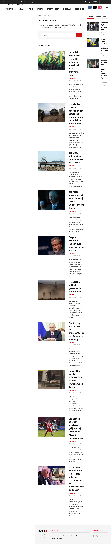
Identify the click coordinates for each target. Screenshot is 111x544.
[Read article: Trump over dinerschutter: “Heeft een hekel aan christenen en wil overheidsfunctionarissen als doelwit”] (51, 475)
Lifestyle (67, 9)
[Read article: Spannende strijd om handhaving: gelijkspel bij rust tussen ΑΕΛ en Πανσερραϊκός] (51, 427)
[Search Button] (107, 7)
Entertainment (52, 9)
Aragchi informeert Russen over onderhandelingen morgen (77, 243)
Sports (40, 9)
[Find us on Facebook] (90, 7)
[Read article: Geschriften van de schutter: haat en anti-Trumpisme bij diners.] (51, 379)
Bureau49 (73, 78)
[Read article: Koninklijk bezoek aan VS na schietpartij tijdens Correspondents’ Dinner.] (51, 200)
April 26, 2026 (73, 80)
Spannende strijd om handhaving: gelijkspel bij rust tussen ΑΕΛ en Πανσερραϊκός (22, 118)
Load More (17, 166)
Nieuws (21, 9)
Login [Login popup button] (105, 2)
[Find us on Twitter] (95, 7)
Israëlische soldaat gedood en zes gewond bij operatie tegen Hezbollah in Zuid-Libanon (22, 39)
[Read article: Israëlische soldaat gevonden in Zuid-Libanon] (51, 290)
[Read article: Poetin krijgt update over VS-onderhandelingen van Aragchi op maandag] (51, 331)
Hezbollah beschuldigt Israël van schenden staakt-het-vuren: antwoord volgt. (17, 25)
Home (40, 15)
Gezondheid (79, 9)
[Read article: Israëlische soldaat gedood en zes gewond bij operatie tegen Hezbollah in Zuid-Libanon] (51, 112)
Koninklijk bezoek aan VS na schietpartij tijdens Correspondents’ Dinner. (20, 62)
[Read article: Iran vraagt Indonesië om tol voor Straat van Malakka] (51, 161)
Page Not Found (48, 15)
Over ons (5, 2)
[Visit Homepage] (14, 3)
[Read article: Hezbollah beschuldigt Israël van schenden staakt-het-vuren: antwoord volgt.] (51, 60)
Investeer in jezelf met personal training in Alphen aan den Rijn (104, 69)
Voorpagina (10, 9)
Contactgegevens (31, 2)
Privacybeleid (21, 2)
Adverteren (13, 2)
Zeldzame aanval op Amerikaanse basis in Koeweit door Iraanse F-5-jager (22, 155)
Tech (31, 9)
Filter (30, 13)
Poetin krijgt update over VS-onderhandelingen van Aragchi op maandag (22, 96)
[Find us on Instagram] (100, 7)
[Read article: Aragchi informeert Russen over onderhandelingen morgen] (51, 245)
